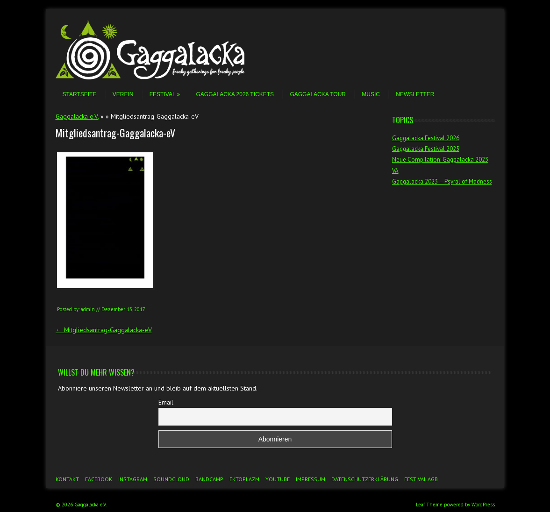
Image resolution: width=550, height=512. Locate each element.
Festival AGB (421, 479)
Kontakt (67, 479)
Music (371, 94)
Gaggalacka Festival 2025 (425, 149)
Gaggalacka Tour (318, 94)
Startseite (80, 94)
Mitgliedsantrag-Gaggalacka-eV (104, 330)
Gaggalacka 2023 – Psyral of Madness (442, 181)
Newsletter (415, 94)
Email (165, 402)
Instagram (132, 479)
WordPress (483, 504)
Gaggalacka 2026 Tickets (235, 94)
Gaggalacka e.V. (77, 116)
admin (88, 309)
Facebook (98, 479)
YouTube (277, 479)
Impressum (310, 479)
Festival (165, 94)
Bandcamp (209, 479)
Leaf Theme (429, 504)
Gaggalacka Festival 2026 (425, 138)
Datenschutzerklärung (364, 479)
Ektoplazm (244, 479)
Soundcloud (171, 479)
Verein (123, 94)
